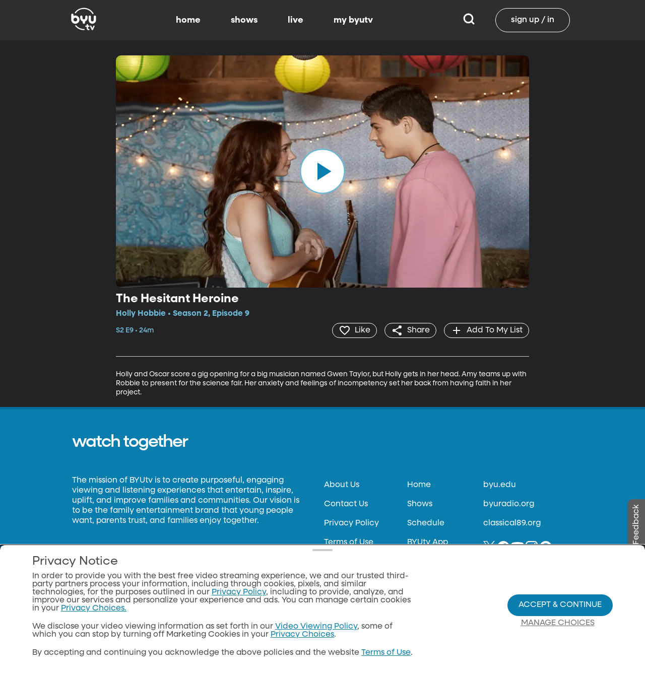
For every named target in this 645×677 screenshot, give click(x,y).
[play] (322, 171)
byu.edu (499, 485)
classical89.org (512, 523)
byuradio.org (508, 504)
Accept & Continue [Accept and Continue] (560, 605)
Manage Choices (558, 623)
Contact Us (346, 504)
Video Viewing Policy (316, 627)
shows (244, 20)
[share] (410, 330)
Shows (419, 504)
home (188, 20)
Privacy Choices (302, 635)
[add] (486, 330)
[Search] (468, 20)
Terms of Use (348, 542)
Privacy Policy (351, 523)
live (295, 20)
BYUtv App (427, 542)
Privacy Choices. (93, 608)
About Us (341, 485)
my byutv (353, 20)
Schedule (425, 523)
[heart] (354, 330)
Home (419, 485)
